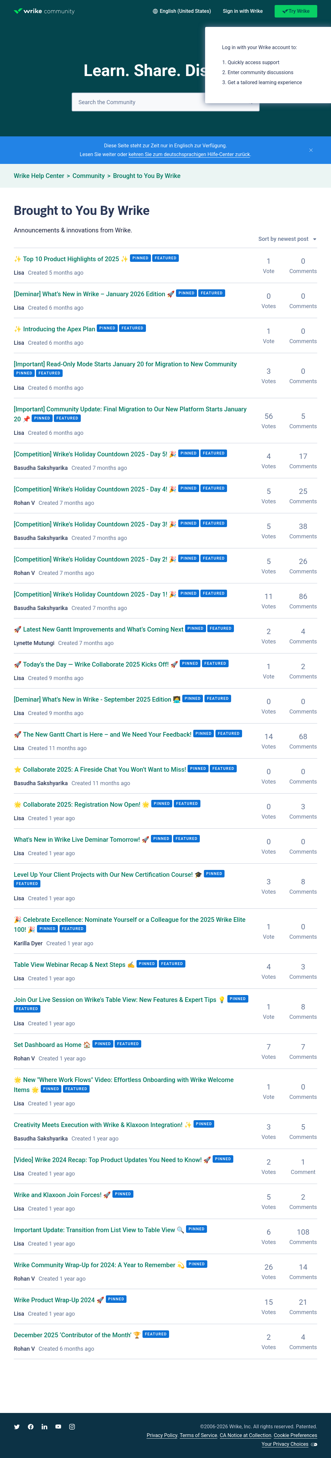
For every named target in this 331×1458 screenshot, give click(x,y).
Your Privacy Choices (285, 1444)
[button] (242, 11)
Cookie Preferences (295, 1435)
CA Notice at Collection (245, 1435)
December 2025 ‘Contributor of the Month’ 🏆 (78, 1335)
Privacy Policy (162, 1435)
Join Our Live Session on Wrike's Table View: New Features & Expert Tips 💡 (120, 999)
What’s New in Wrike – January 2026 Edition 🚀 (94, 294)
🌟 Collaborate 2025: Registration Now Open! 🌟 (82, 804)
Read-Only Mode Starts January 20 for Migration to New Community (125, 364)
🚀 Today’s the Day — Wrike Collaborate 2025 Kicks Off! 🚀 (97, 664)
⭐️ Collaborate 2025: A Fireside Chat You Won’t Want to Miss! (101, 769)
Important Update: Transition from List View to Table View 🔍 (100, 1230)
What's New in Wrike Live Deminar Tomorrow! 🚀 (82, 839)
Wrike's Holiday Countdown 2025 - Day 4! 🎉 (95, 489)
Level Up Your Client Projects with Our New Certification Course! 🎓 (109, 874)
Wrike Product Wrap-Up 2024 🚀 (60, 1300)
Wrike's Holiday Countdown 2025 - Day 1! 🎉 (95, 594)
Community (88, 176)
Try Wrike (295, 11)
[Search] (166, 102)
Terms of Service (198, 1435)
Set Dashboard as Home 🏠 (53, 1045)
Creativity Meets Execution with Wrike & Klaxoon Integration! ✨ (104, 1125)
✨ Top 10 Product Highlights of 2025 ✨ (72, 259)
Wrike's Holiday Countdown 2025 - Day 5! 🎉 (95, 454)
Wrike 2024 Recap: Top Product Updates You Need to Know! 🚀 (112, 1160)
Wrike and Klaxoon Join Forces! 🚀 (63, 1195)
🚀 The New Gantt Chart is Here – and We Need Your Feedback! (103, 734)
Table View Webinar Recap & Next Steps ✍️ (75, 964)
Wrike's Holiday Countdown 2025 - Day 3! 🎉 (95, 524)
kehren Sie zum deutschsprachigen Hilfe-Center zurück (189, 154)
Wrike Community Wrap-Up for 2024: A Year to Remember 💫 (100, 1265)
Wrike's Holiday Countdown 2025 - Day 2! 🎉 (95, 559)
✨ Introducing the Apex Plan (55, 329)
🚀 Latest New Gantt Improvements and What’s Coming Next (99, 629)
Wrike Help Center (39, 176)
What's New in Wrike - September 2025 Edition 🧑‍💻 (97, 699)
